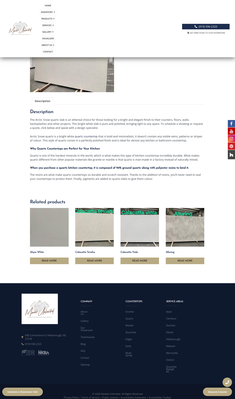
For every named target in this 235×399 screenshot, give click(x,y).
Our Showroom (89, 325)
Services (103, 10)
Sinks (128, 346)
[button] (70, 10)
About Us (146, 10)
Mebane (170, 346)
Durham (170, 325)
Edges (129, 339)
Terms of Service (90, 392)
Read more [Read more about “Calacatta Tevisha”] (94, 261)
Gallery (117, 10)
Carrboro (171, 318)
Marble (130, 325)
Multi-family (132, 353)
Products (87, 10)
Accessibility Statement (133, 392)
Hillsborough (173, 339)
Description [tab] (42, 101)
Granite (130, 311)
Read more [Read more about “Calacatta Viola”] (139, 261)
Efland (169, 332)
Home (57, 10)
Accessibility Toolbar (160, 392)
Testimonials (88, 332)
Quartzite (131, 332)
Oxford (170, 360)
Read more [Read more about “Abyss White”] (49, 261)
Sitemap (85, 360)
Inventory (71, 10)
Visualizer (131, 10)
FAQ (83, 346)
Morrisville (172, 353)
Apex (169, 311)
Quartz (138, 35)
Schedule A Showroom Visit (22, 391)
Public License (110, 392)
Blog (83, 339)
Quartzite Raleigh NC (177, 366)
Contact (161, 10)
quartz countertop (86, 136)
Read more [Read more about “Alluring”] (185, 261)
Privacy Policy (71, 392)
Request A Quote (217, 391)
